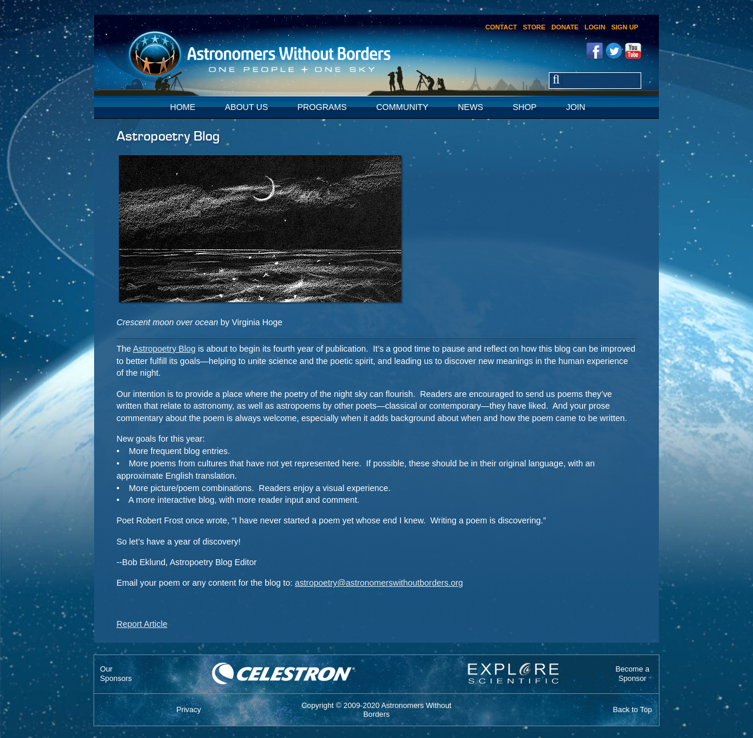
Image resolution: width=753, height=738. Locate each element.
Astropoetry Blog (164, 348)
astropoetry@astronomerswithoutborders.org (379, 582)
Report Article (141, 624)
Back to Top (632, 709)
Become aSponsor (632, 673)
